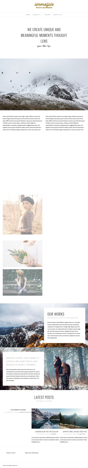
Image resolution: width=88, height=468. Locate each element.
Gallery (47, 14)
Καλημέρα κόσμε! (16, 410)
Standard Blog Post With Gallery (44, 428)
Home (28, 14)
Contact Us (57, 14)
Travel (51, 431)
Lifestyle (79, 431)
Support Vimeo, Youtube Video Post (72, 428)
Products (36, 14)
